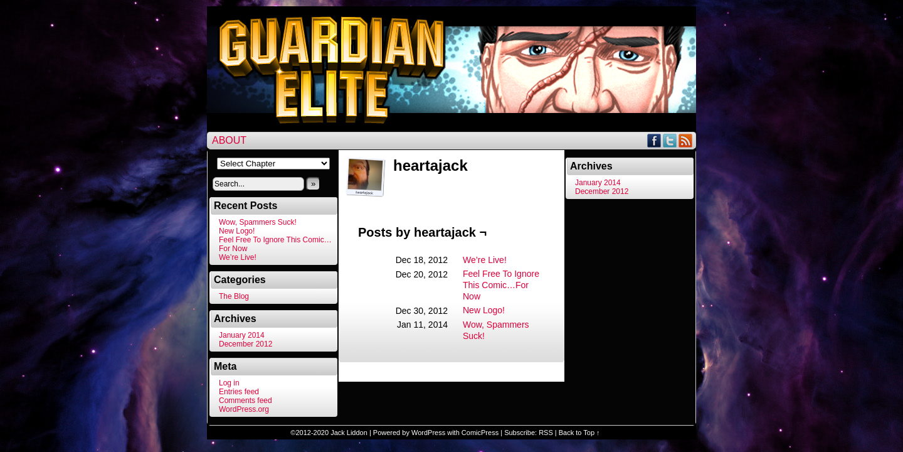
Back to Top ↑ (579, 432)
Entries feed (239, 391)
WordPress (428, 432)
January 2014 (242, 335)
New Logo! (237, 231)
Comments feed (245, 400)
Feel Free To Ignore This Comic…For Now (501, 285)
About (229, 140)
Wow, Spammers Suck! (258, 222)
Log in (229, 383)
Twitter (670, 140)
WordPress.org (244, 409)
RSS (686, 140)
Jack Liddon (348, 432)
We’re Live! (237, 257)
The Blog (234, 296)
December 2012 (245, 344)
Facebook (654, 140)
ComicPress (480, 432)
